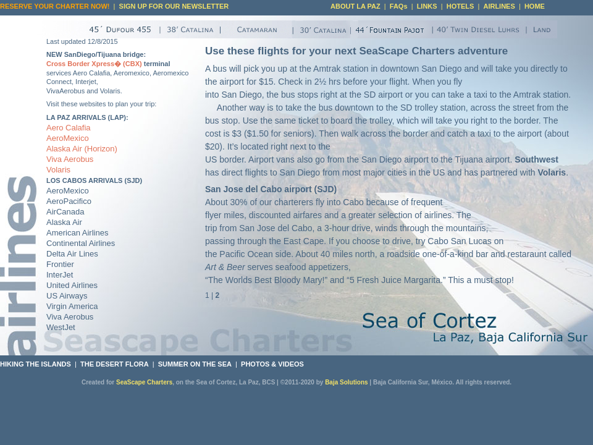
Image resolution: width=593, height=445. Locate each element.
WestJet (60, 327)
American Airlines (77, 232)
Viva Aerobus (69, 159)
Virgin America (72, 306)
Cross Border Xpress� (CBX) (94, 63)
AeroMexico (67, 138)
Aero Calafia (68, 127)
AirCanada (65, 211)
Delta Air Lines (72, 253)
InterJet (59, 274)
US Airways (66, 295)
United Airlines (72, 285)
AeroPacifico (68, 201)
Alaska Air (64, 148)
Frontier (60, 264)
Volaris (58, 169)
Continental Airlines (80, 243)
